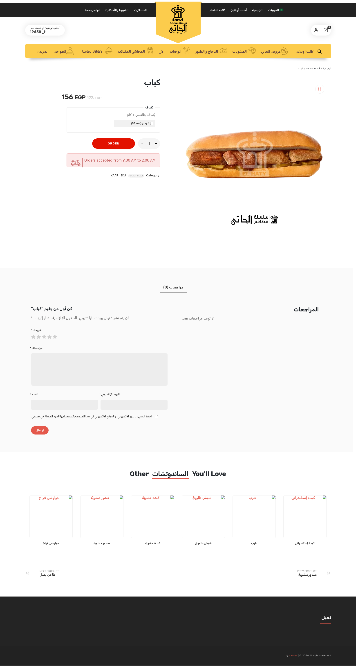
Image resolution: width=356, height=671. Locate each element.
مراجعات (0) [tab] (173, 287)
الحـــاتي (141, 10)
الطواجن (64, 51)
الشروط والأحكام (117, 10)
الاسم (34, 399)
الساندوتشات (313, 68)
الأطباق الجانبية (96, 51)
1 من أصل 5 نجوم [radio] (33, 335)
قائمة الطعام (217, 10)
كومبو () (142, 123)
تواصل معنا (92, 10)
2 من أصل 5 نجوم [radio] (36, 335)
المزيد (43, 52)
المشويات (244, 51)
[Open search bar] (320, 52)
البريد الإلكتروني (109, 399)
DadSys (293, 661)
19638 (36, 32)
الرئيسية (257, 10)
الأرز (161, 52)
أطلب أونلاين (239, 10)
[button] (319, 89)
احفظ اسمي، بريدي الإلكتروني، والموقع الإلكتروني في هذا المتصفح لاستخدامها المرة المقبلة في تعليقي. (91, 421)
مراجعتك (36, 348)
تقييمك (36, 330)
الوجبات (180, 51)
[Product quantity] (149, 143)
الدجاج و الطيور (211, 51)
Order (113, 143)
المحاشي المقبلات (136, 51)
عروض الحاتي (275, 51)
